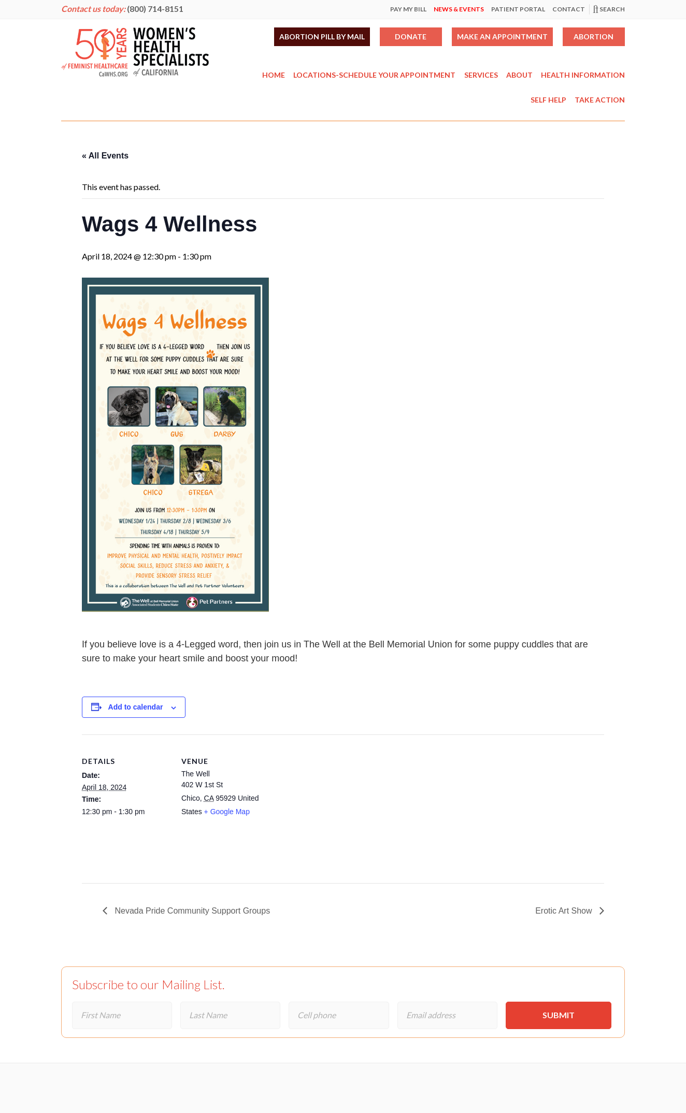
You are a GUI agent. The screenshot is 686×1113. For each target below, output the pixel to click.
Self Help (548, 99)
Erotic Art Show (564, 910)
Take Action (600, 99)
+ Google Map (227, 811)
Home (273, 74)
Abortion (593, 36)
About (519, 74)
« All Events (105, 155)
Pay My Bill (408, 9)
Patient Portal (518, 9)
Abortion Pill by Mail (322, 36)
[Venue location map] (335, 806)
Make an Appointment (502, 36)
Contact (568, 9)
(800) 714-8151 (155, 8)
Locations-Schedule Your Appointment (374, 74)
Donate (410, 36)
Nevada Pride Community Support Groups (191, 910)
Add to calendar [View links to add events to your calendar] (135, 707)
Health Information (583, 74)
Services (481, 74)
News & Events (459, 9)
